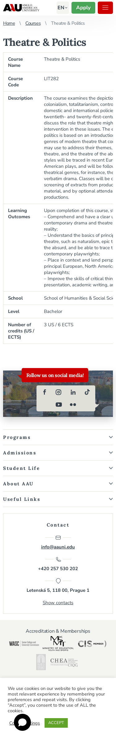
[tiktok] (87, 392)
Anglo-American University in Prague (21, 7)
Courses (33, 23)
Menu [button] (105, 7)
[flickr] (73, 404)
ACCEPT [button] (56, 723)
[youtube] (58, 404)
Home (9, 23)
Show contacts (58, 603)
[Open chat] (22, 722)
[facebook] (44, 392)
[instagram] (58, 392)
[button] (61, 7)
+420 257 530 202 (58, 564)
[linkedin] (73, 392)
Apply (83, 7)
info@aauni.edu (58, 542)
